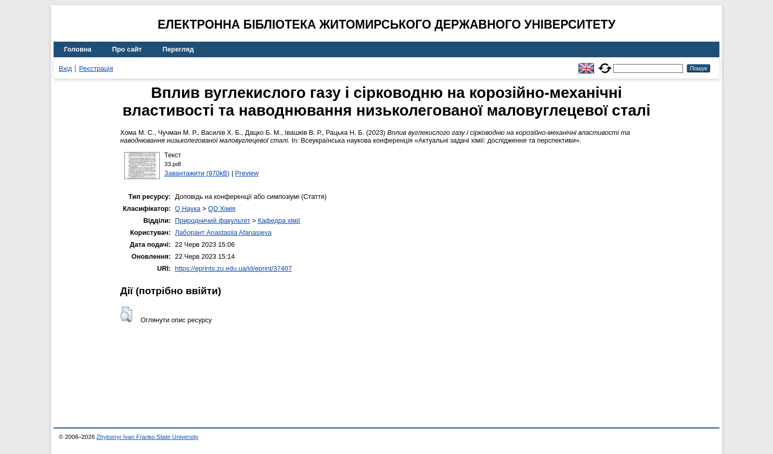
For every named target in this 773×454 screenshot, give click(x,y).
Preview (247, 173)
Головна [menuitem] (78, 49)
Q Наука (187, 208)
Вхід (65, 68)
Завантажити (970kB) (197, 173)
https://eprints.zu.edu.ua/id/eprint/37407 (233, 268)
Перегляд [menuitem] (178, 49)
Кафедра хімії (278, 220)
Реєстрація (96, 68)
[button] (126, 314)
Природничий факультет (212, 220)
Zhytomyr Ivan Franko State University (148, 437)
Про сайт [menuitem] (127, 49)
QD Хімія (222, 208)
